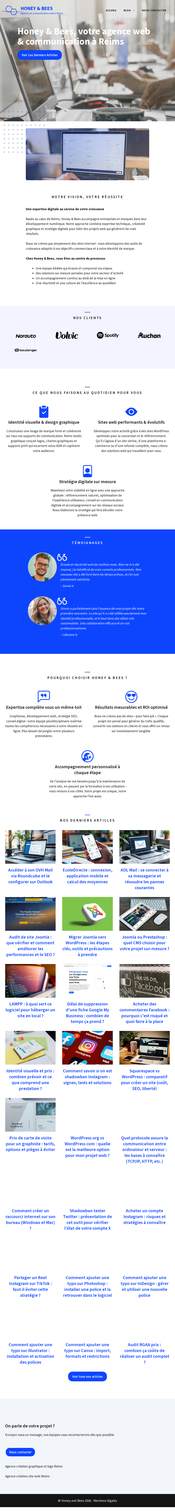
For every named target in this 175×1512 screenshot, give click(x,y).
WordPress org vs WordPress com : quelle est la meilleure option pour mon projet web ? (87, 1146)
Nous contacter (154, 10)
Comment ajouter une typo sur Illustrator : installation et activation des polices (30, 1353)
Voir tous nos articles (87, 1376)
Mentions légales (105, 1500)
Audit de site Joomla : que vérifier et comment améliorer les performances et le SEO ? (30, 945)
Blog (131, 10)
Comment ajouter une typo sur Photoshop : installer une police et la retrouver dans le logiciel (87, 1286)
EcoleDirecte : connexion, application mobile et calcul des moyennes (87, 875)
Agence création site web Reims (27, 1476)
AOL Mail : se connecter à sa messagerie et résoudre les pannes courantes (145, 878)
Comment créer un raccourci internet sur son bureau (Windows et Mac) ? (30, 1219)
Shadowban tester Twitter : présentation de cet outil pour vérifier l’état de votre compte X (87, 1219)
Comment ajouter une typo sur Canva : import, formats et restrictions (87, 1350)
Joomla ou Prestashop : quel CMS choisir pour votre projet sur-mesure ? (144, 943)
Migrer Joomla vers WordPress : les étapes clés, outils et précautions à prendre (87, 945)
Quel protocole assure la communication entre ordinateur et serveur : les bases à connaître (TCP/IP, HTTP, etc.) (144, 1149)
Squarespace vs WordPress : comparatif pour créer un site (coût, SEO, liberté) (144, 1079)
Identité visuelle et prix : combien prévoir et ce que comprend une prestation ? (30, 1079)
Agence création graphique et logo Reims (34, 1466)
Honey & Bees (37, 8)
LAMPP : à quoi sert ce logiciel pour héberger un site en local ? (30, 1009)
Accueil (111, 10)
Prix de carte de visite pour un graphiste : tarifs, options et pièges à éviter (30, 1143)
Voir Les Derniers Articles (40, 55)
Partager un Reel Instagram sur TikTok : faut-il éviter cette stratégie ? (30, 1286)
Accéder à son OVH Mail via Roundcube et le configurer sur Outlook (30, 875)
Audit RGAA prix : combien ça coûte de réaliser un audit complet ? (144, 1353)
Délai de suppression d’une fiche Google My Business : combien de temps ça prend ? (87, 1012)
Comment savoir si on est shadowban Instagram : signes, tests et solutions (87, 1076)
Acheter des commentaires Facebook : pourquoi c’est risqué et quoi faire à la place (145, 1012)
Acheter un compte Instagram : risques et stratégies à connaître (144, 1216)
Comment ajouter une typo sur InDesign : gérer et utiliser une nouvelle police (145, 1286)
